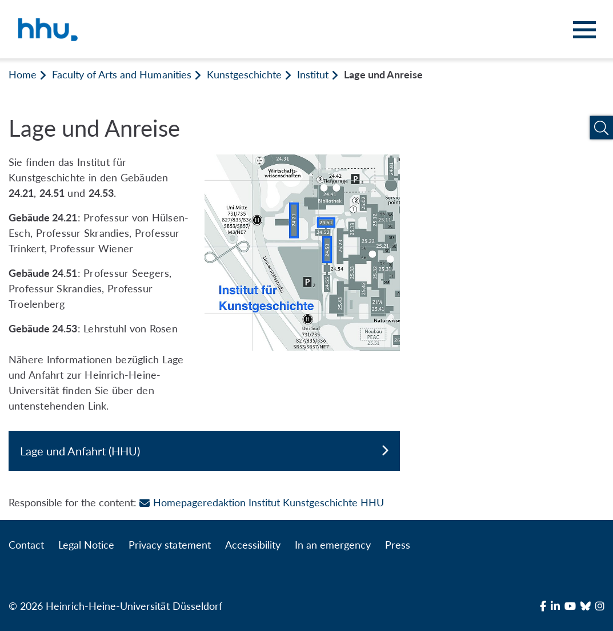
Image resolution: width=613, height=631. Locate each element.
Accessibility (253, 544)
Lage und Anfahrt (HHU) (204, 451)
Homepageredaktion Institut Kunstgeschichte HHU (261, 502)
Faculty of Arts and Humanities (121, 74)
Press (397, 544)
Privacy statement (169, 544)
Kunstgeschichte (244, 74)
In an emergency (333, 544)
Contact (26, 544)
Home (23, 74)
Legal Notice (86, 544)
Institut (312, 74)
